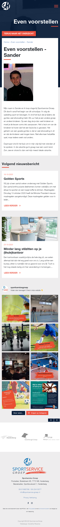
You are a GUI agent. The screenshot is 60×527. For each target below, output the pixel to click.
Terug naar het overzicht (19, 33)
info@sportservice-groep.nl (30, 492)
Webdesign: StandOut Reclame (30, 524)
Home (6, 42)
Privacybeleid (32, 508)
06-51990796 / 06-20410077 (30, 489)
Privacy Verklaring (30, 497)
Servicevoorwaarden (44, 508)
